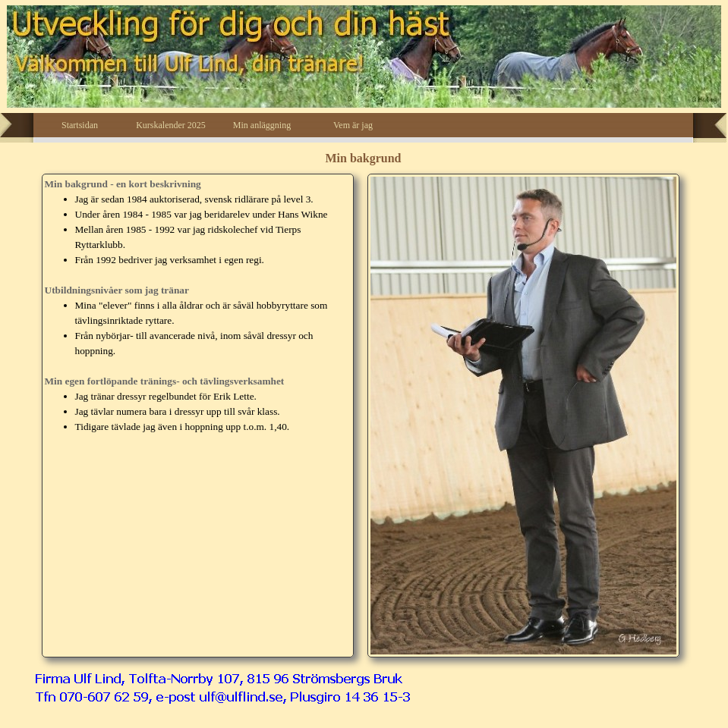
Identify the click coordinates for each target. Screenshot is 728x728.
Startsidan (79, 125)
